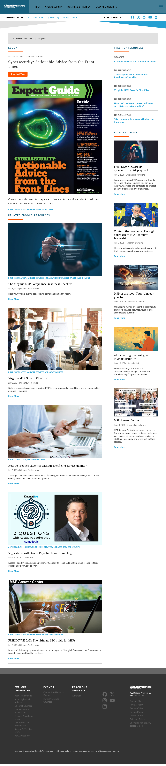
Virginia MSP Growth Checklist (28, 380)
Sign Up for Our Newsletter (22, 726)
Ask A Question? (22, 737)
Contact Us (135, 703)
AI (29, 17)
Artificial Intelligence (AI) (21, 549)
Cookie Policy (136, 717)
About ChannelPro (23, 697)
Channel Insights (106, 6)
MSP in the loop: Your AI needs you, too (134, 297)
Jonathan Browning (134, 245)
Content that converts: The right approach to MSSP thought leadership (135, 237)
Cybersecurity (54, 6)
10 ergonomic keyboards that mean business (134, 123)
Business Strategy (79, 6)
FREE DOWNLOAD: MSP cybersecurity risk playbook (131, 170)
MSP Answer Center (54, 280)
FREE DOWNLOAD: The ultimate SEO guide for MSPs (41, 642)
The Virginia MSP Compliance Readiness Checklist (40, 286)
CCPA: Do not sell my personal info (140, 726)
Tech (37, 6)
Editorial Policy (137, 721)
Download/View (18, 76)
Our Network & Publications (22, 713)
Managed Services (35, 211)
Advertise (76, 697)
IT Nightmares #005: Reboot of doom (135, 63)
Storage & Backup (81, 280)
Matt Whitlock (26, 559)
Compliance (38, 17)
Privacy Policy (136, 714)
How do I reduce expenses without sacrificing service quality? (47, 468)
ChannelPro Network (34, 58)
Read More (13, 301)
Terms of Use (136, 710)
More (74, 17)
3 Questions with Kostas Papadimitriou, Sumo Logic (41, 555)
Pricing (66, 17)
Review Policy (136, 706)
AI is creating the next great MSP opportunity (132, 359)
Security (49, 211)
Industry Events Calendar (51, 702)
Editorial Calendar (23, 708)
